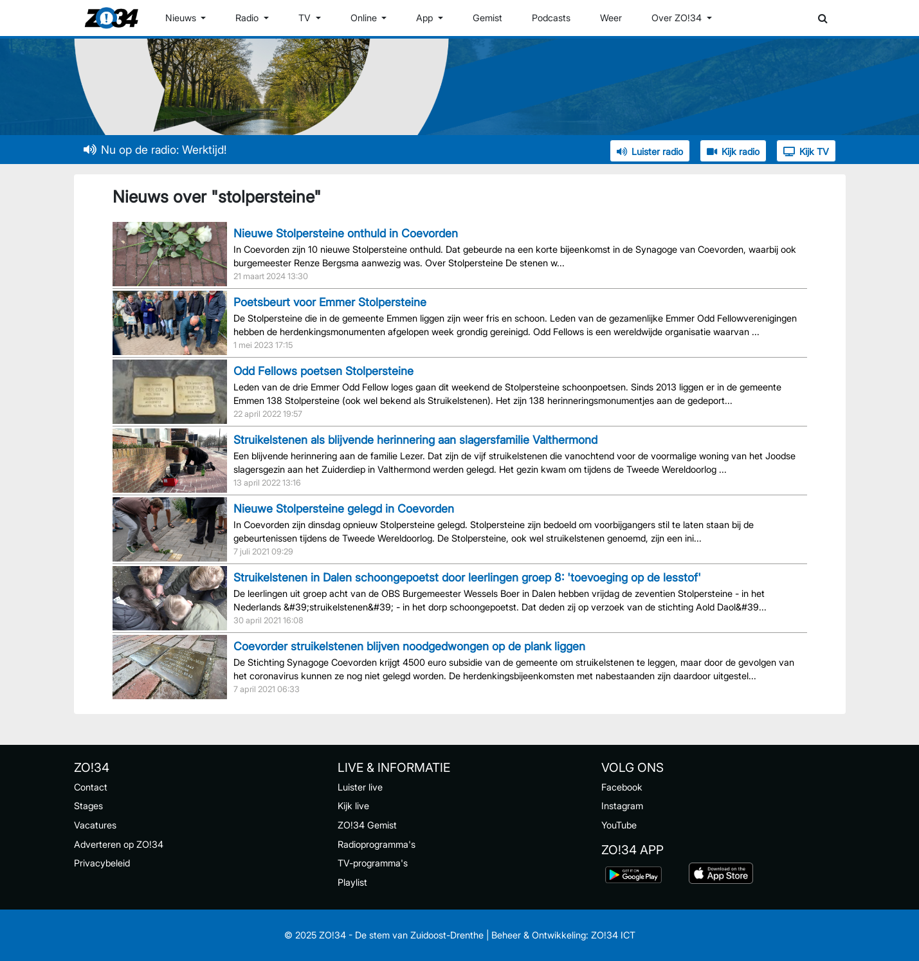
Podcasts (551, 17)
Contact (90, 787)
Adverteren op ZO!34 (118, 844)
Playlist (352, 882)
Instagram (622, 805)
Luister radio (650, 151)
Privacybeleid (102, 862)
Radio (248, 17)
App (425, 17)
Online (364, 17)
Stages (88, 805)
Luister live (360, 787)
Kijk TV (806, 151)
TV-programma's (373, 862)
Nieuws (182, 17)
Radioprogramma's (376, 844)
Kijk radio (733, 151)
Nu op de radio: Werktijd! (155, 149)
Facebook (621, 787)
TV (305, 17)
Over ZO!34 (677, 17)
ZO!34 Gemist (367, 824)
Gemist (487, 17)
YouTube (619, 824)
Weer (611, 17)
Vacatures (95, 824)
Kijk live (353, 805)
